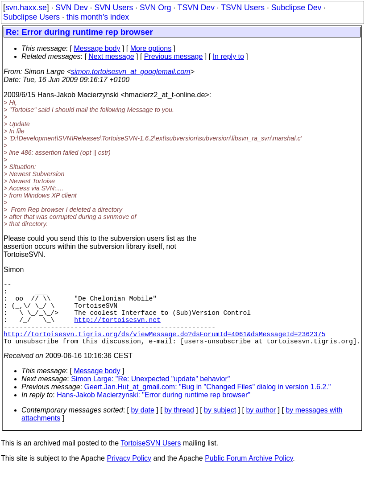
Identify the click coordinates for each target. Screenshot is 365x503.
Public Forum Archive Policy (249, 474)
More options (151, 48)
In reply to (228, 56)
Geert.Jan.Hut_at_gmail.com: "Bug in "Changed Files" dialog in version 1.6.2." (207, 403)
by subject (220, 426)
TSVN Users (243, 7)
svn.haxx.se (26, 7)
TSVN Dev (196, 7)
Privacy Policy (129, 474)
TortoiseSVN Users (150, 459)
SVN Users (113, 7)
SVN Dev (71, 7)
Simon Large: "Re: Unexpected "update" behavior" (150, 395)
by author (261, 426)
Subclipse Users (31, 16)
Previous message (173, 56)
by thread (179, 426)
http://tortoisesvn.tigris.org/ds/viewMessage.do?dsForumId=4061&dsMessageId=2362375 (164, 347)
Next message (111, 56)
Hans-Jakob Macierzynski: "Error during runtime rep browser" (153, 411)
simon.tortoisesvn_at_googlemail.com (131, 71)
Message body (97, 48)
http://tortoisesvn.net (117, 330)
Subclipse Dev (296, 7)
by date (142, 426)
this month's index (97, 16)
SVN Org (155, 7)
